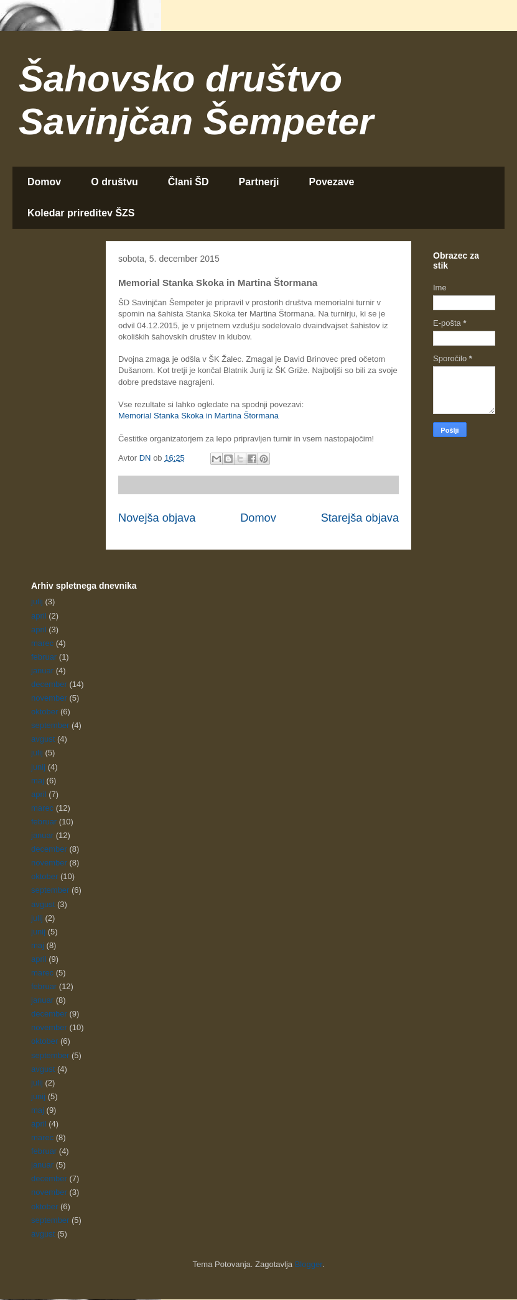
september (50, 725)
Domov (44, 182)
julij (37, 601)
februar (44, 657)
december (49, 684)
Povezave (332, 182)
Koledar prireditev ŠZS (81, 213)
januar (42, 670)
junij (38, 767)
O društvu (114, 182)
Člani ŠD (188, 182)
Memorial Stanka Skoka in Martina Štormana (198, 415)
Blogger (308, 1264)
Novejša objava (156, 518)
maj (37, 780)
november (49, 698)
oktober (44, 711)
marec (42, 643)
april (39, 615)
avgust (43, 739)
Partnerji (259, 182)
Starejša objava (360, 518)
